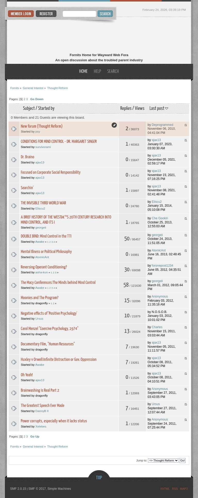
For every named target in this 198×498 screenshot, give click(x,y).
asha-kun (41, 272)
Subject (29, 108)
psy (37, 131)
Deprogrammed (162, 125)
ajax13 (156, 140)
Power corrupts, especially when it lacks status (54, 421)
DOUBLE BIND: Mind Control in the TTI (46, 236)
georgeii (40, 227)
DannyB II (41, 411)
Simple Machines (59, 489)
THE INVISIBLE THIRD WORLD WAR (43, 203)
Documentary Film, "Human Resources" (48, 344)
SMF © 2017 (37, 489)
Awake (39, 241)
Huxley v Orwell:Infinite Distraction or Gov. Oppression (58, 359)
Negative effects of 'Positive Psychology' (49, 313)
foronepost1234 (162, 265)
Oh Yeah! (27, 375)
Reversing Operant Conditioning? (44, 267)
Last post (159, 108)
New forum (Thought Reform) (42, 126)
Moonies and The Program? (40, 298)
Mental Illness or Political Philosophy (46, 252)
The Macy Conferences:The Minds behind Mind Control (58, 283)
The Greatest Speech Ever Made (42, 406)
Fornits (99, 36)
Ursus (39, 318)
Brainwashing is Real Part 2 (40, 390)
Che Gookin (160, 218)
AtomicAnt (42, 257)
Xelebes (40, 426)
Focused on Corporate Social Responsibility (51, 172)
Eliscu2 (40, 208)
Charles (157, 327)
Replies (125, 108)
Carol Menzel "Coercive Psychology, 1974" (49, 329)
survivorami (43, 146)
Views (139, 108)
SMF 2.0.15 (18, 489)
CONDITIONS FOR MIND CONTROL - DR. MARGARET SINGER (59, 141)
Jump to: (141, 460)
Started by (46, 108)
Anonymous (160, 296)
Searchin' (27, 188)
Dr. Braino (27, 157)
